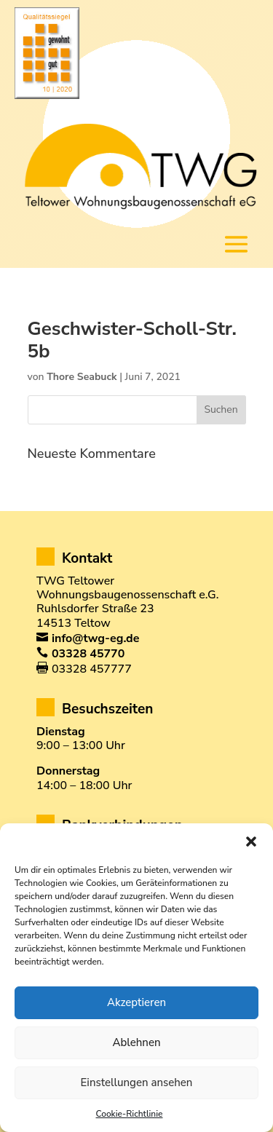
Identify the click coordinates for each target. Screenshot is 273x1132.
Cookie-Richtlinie (129, 1114)
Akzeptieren (136, 1002)
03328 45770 (88, 654)
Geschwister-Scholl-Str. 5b (132, 340)
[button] (251, 841)
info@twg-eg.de (95, 638)
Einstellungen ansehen (137, 1082)
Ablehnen (136, 1042)
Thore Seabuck (81, 377)
